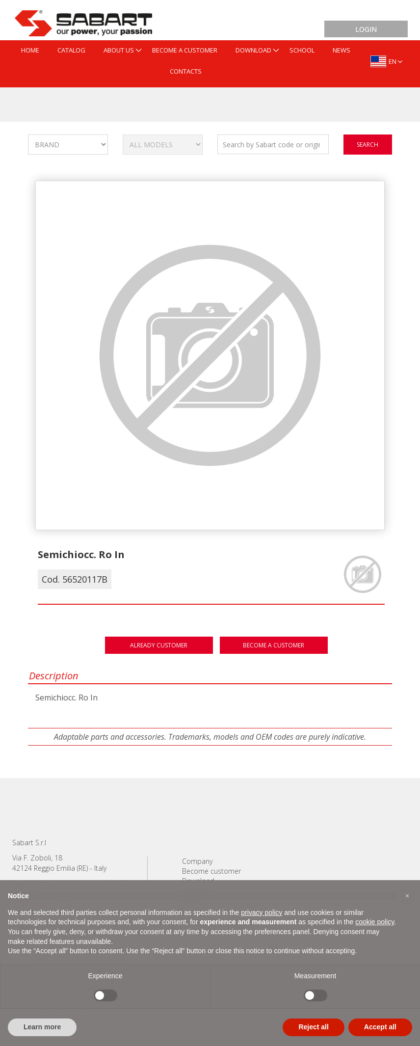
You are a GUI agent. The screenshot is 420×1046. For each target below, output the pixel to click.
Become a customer (273, 645)
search (367, 144)
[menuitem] (30, 50)
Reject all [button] (313, 1027)
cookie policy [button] (374, 922)
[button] (407, 896)
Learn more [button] (42, 1027)
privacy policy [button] (261, 912)
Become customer (211, 871)
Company (197, 861)
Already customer (158, 645)
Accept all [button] (380, 1027)
